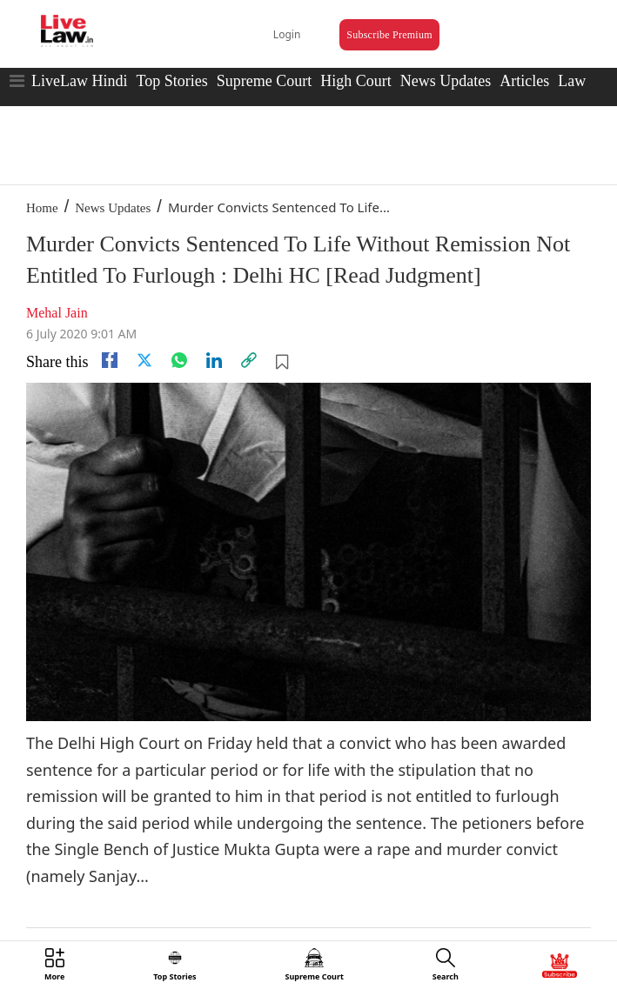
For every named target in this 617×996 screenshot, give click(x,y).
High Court (356, 81)
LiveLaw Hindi (79, 81)
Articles (524, 81)
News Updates (445, 81)
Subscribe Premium (389, 35)
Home (42, 208)
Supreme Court (264, 81)
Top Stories (171, 81)
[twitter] (144, 360)
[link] (249, 360)
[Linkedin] (214, 360)
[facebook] (109, 360)
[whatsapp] (179, 360)
